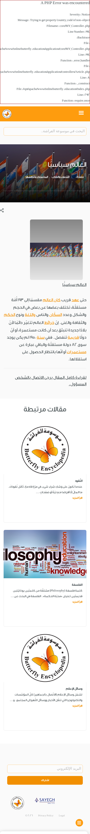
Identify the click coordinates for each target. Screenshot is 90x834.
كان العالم (51, 300)
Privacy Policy (46, 815)
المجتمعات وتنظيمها (37, 177)
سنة (41, 337)
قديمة (73, 337)
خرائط (49, 322)
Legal (62, 815)
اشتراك (45, 780)
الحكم (9, 314)
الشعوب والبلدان (60, 177)
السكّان (55, 314)
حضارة (80, 177)
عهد (75, 300)
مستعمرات (76, 352)
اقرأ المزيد (77, 498)
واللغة (30, 314)
